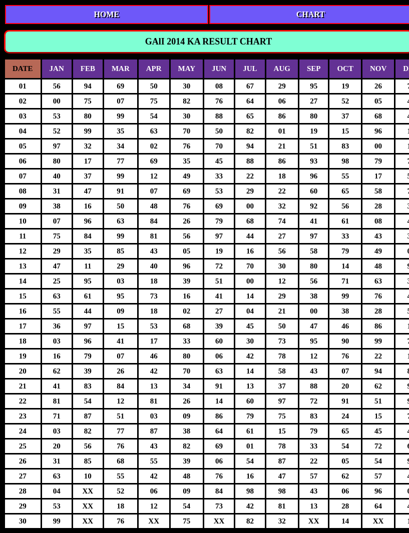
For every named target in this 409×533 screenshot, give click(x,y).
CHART (310, 14)
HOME (106, 14)
